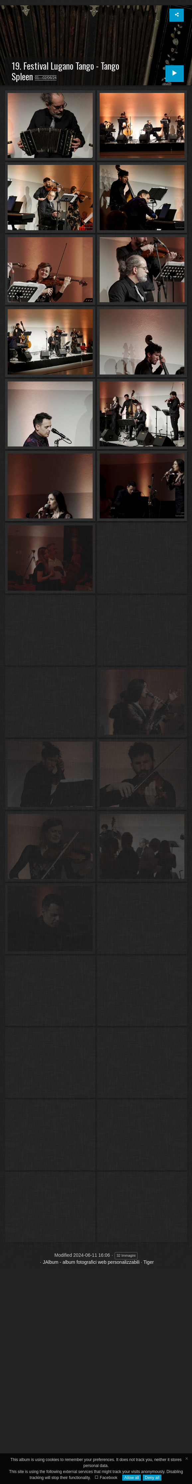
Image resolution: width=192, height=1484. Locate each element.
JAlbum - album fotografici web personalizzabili (91, 1262)
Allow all (131, 1477)
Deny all (152, 1477)
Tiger (148, 1262)
